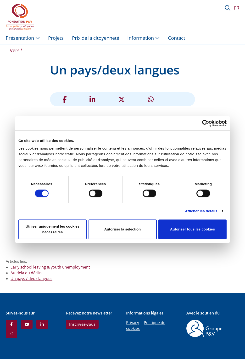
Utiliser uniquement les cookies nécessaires (52, 229)
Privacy (132, 322)
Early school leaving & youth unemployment (50, 267)
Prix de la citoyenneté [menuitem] (95, 38)
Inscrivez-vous (82, 324)
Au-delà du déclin (26, 272)
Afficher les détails (201, 211)
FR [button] (236, 8)
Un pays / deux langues (31, 278)
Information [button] (143, 38)
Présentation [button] (23, 38)
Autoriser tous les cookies (192, 229)
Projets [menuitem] (56, 38)
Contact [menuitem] (176, 38)
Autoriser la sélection (122, 229)
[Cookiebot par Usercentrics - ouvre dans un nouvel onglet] (206, 123)
